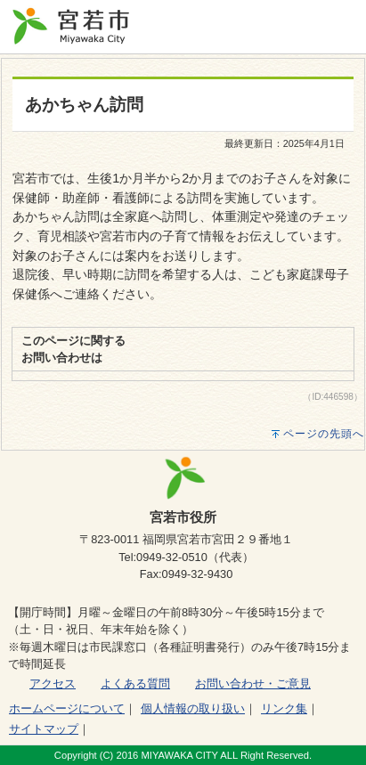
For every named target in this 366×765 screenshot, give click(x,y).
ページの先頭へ (323, 433)
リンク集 (284, 708)
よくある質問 (135, 683)
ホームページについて (67, 708)
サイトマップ (43, 729)
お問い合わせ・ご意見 (253, 683)
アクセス (52, 683)
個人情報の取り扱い (193, 708)
